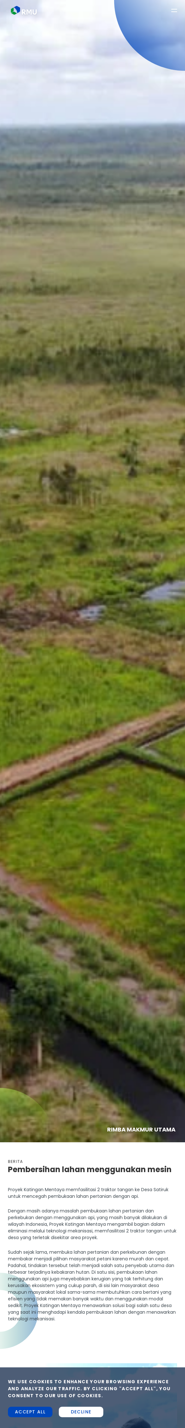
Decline (81, 1412)
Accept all (30, 1412)
